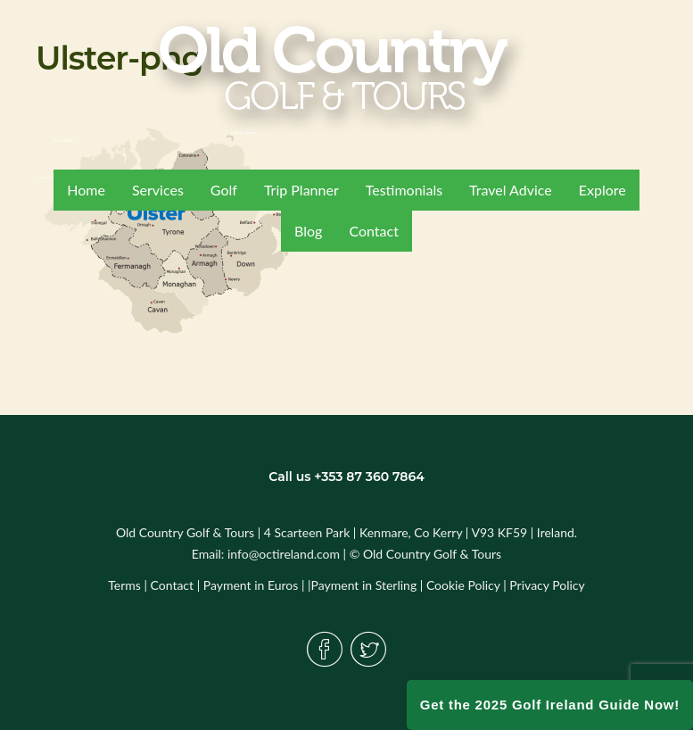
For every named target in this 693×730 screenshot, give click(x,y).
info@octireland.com (283, 553)
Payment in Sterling (364, 585)
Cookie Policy (463, 585)
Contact (172, 585)
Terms (124, 585)
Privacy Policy (546, 585)
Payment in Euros (251, 585)
